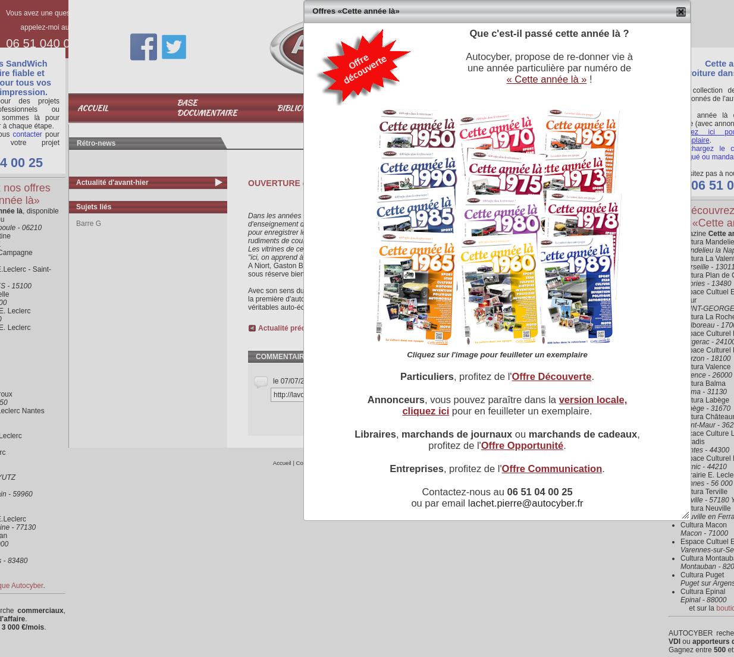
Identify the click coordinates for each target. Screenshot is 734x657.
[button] (681, 12)
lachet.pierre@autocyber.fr (526, 503)
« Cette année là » (546, 79)
